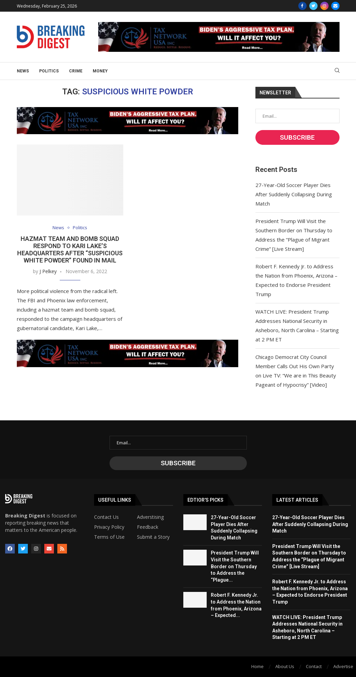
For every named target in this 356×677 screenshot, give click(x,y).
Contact (314, 666)
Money (100, 71)
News (23, 71)
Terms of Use (109, 537)
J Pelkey (48, 271)
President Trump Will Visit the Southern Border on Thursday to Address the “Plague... (235, 566)
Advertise (343, 666)
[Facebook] (302, 6)
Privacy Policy (109, 527)
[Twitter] (313, 6)
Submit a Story (153, 537)
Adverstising (150, 517)
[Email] (335, 6)
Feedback (147, 527)
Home (257, 666)
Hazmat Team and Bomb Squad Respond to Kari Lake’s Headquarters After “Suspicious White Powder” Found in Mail (70, 249)
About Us (284, 666)
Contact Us (106, 517)
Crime (75, 71)
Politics (49, 71)
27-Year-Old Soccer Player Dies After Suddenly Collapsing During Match (293, 194)
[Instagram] (324, 6)
